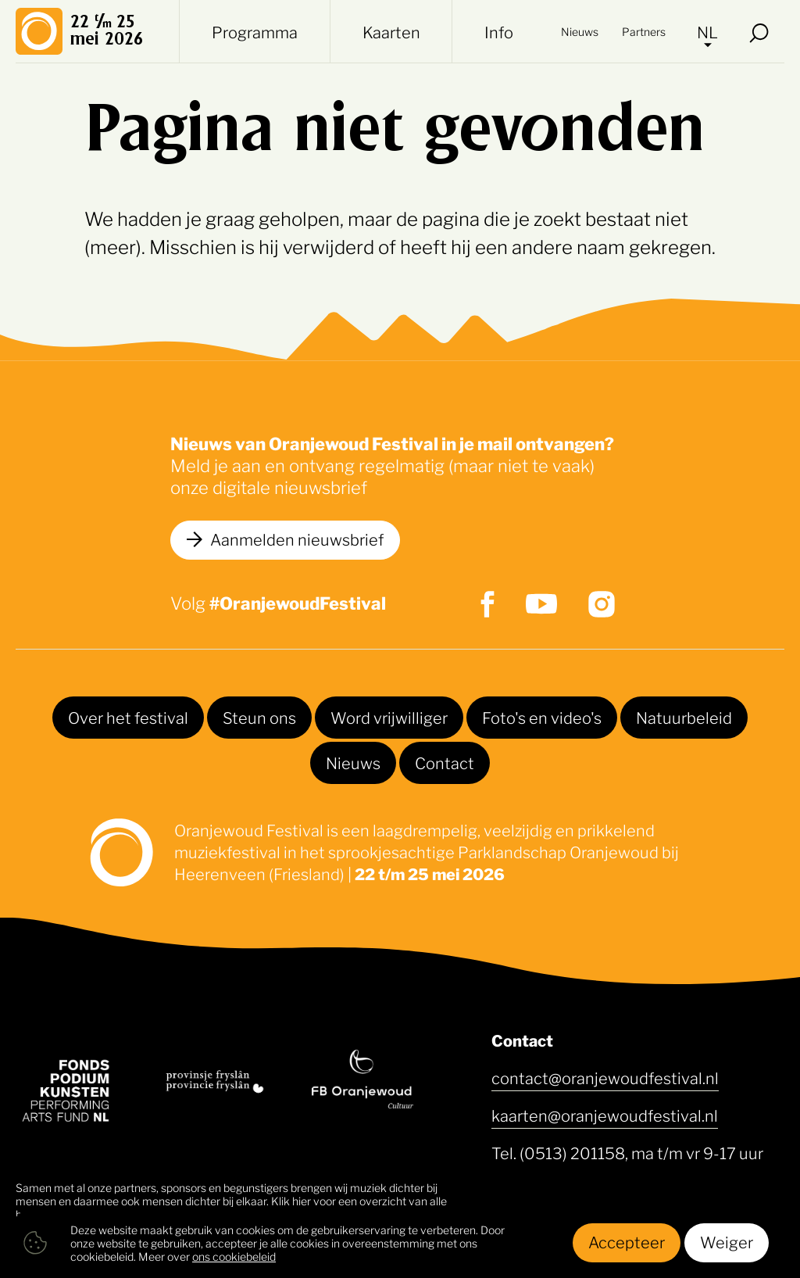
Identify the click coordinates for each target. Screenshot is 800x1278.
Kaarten (391, 31)
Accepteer (626, 1241)
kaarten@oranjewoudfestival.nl (604, 1115)
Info (498, 31)
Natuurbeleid (684, 717)
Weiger (726, 1241)
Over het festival (128, 717)
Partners (644, 30)
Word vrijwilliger (389, 717)
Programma (255, 31)
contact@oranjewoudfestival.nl (605, 1077)
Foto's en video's (542, 717)
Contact (444, 762)
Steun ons (259, 717)
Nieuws (579, 30)
